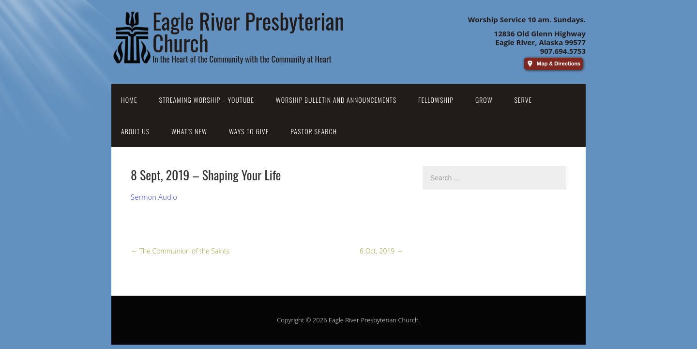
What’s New (189, 131)
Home (129, 100)
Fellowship (436, 100)
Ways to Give (249, 131)
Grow (484, 100)
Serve (523, 100)
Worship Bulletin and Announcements (336, 100)
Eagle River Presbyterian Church (374, 320)
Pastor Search (313, 131)
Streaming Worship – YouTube (206, 100)
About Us (135, 131)
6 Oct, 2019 (381, 250)
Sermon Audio (154, 197)
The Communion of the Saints (180, 250)
